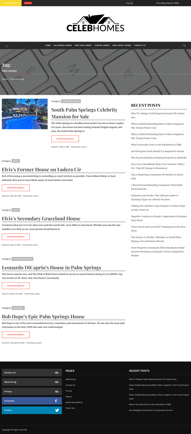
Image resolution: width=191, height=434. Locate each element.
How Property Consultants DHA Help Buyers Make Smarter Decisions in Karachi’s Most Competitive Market (158, 251)
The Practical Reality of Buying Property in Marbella (158, 157)
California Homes (63, 45)
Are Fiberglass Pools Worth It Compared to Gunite (157, 151)
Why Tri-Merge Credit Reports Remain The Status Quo (153, 379)
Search (69, 396)
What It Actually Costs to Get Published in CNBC (156, 144)
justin (84, 147)
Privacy (8, 391)
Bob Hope (18, 308)
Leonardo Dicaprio (22, 259)
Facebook (9, 400)
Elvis (15, 161)
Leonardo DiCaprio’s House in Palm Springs (51, 267)
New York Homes (83, 45)
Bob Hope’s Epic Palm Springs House (43, 316)
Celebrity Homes (71, 101)
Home (48, 45)
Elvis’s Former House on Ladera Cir (41, 169)
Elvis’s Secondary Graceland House (41, 218)
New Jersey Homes (121, 45)
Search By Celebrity (74, 402)
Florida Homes (102, 45)
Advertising (10, 382)
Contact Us (140, 45)
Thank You (70, 408)
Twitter (8, 410)
